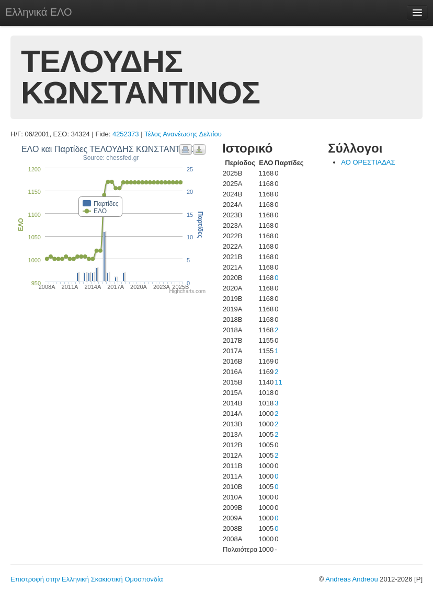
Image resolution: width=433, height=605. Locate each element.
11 (278, 382)
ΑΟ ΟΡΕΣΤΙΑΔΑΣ (368, 162)
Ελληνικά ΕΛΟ (38, 12)
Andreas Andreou (351, 579)
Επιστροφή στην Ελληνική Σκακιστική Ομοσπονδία (86, 579)
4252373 (125, 134)
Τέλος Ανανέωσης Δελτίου (183, 134)
